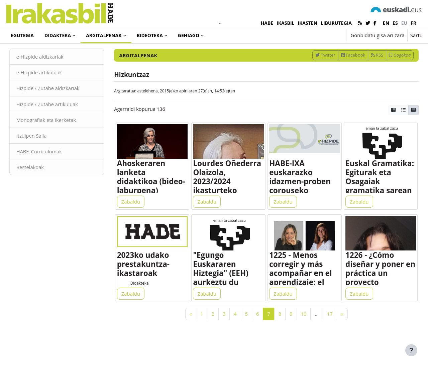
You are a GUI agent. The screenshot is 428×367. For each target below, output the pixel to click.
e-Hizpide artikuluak (49, 88)
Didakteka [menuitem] (57, 35)
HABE (267, 23)
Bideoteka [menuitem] (150, 35)
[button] (320, 35)
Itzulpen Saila (41, 152)
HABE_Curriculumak (49, 168)
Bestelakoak (40, 184)
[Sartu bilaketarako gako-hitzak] (351, 53)
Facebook (343, 71)
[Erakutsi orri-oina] (411, 350)
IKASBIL (285, 23)
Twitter (316, 71)
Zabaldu (135, 219)
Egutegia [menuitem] (22, 35)
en (386, 23)
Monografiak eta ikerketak (56, 136)
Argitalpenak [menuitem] (103, 35)
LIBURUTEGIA (336, 23)
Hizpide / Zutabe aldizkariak (58, 104)
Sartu (416, 35)
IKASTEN (307, 23)
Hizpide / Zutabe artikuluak (57, 120)
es (395, 23)
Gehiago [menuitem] (188, 35)
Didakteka (144, 302)
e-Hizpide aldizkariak (50, 73)
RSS (367, 71)
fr (413, 23)
